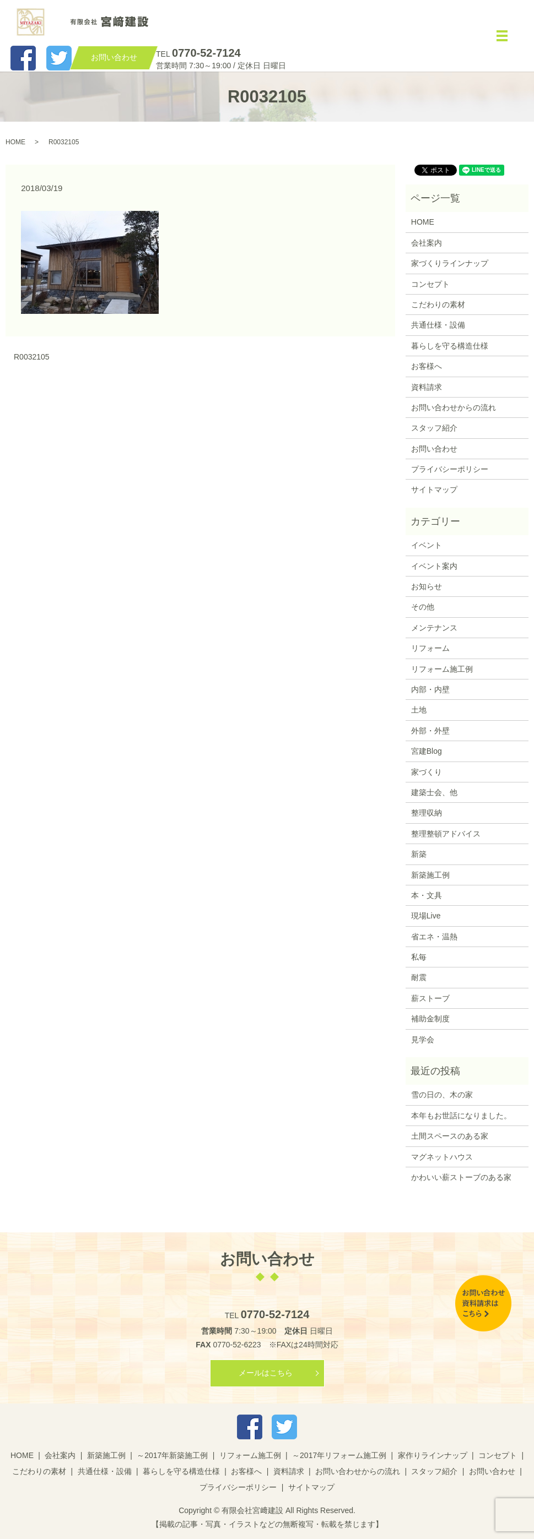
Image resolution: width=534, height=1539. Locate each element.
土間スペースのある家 (449, 1136)
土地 (419, 709)
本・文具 (426, 895)
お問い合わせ (434, 448)
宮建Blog (426, 751)
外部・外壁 (430, 730)
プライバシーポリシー (449, 469)
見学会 (422, 1039)
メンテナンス (434, 627)
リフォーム (430, 648)
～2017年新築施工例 (172, 1455)
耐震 (419, 977)
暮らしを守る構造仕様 (449, 345)
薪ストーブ (430, 998)
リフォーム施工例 (442, 669)
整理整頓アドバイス (446, 833)
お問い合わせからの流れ (453, 407)
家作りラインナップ (432, 1455)
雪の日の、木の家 (442, 1094)
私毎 (419, 957)
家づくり (426, 772)
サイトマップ (434, 489)
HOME (15, 142)
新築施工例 (430, 875)
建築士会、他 (434, 792)
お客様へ (426, 366)
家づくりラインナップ (449, 263)
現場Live (426, 915)
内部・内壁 (430, 689)
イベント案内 (434, 566)
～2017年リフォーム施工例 (339, 1455)
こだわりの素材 (438, 304)
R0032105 (32, 356)
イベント (426, 545)
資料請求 (426, 387)
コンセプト (430, 284)
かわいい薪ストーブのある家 (461, 1177)
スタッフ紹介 (434, 427)
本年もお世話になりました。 (461, 1115)
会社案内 (426, 242)
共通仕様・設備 (438, 324)
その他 (422, 606)
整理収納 (426, 812)
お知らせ (426, 586)
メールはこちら (266, 1372)
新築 (419, 854)
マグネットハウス (442, 1156)
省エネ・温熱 (434, 936)
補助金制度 (430, 1018)
